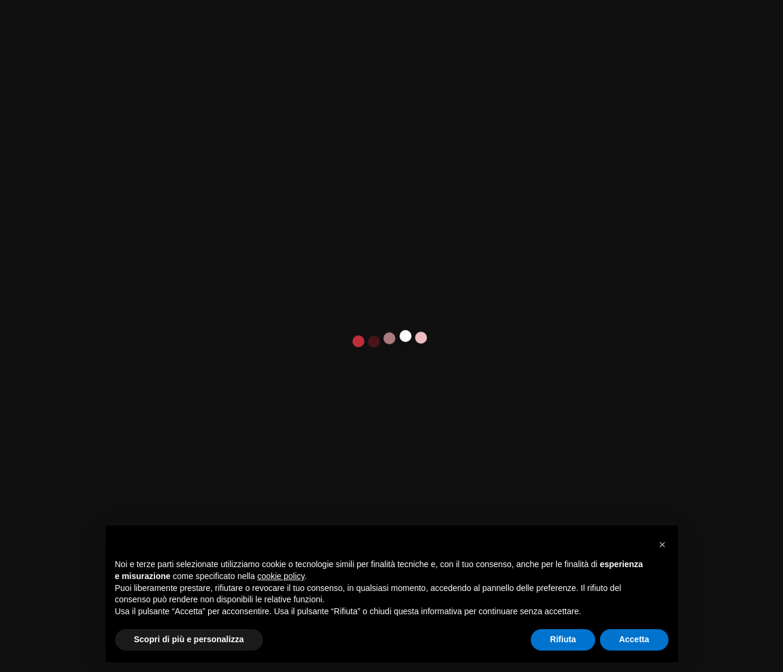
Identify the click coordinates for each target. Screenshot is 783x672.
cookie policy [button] (280, 576)
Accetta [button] (634, 639)
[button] (662, 544)
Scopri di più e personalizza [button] (189, 639)
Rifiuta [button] (563, 639)
